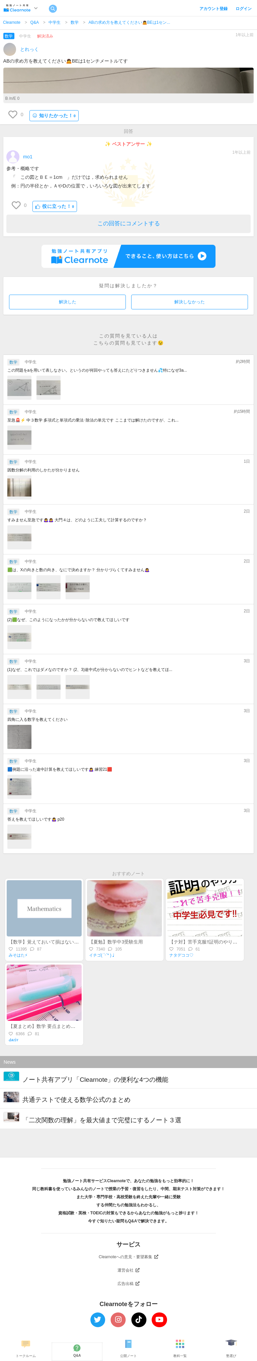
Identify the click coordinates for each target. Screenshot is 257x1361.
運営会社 (128, 1270)
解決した (67, 301)
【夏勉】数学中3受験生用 (116, 941)
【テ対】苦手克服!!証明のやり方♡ (205, 941)
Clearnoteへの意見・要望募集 (128, 1257)
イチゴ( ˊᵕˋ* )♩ (102, 955)
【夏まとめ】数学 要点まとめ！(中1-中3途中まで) (60, 1026)
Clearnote (11, 22)
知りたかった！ (54, 115)
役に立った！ (54, 206)
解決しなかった (189, 301)
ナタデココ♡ (181, 955)
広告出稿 (128, 1283)
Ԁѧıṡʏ (13, 1040)
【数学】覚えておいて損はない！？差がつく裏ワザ (62, 941)
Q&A (34, 22)
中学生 (55, 22)
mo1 (27, 156)
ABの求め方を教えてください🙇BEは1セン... (129, 22)
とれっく (29, 49)
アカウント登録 (213, 8)
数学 (75, 22)
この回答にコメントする (128, 223)
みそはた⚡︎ (18, 955)
